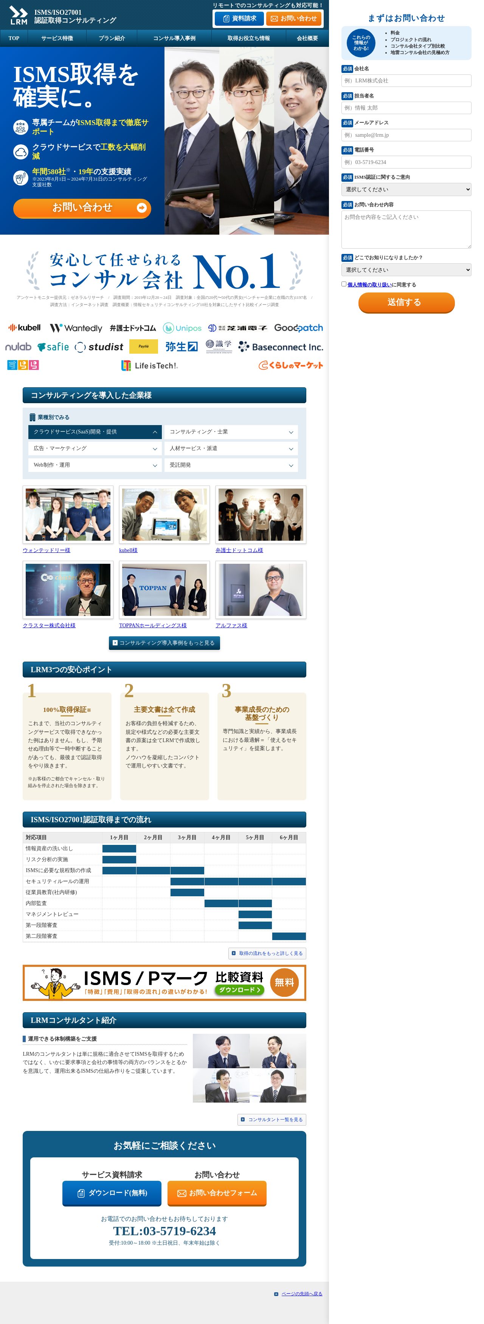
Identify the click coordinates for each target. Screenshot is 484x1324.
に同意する (378, 285)
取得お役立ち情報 (249, 38)
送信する (405, 302)
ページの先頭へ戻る (302, 1294)
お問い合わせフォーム (223, 1193)
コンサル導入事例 (174, 38)
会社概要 (307, 38)
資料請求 (244, 18)
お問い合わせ (299, 18)
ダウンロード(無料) (117, 1193)
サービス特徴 (57, 38)
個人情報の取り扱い (369, 285)
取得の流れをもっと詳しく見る (271, 954)
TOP (14, 38)
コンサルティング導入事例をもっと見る (167, 644)
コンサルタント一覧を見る (275, 1120)
